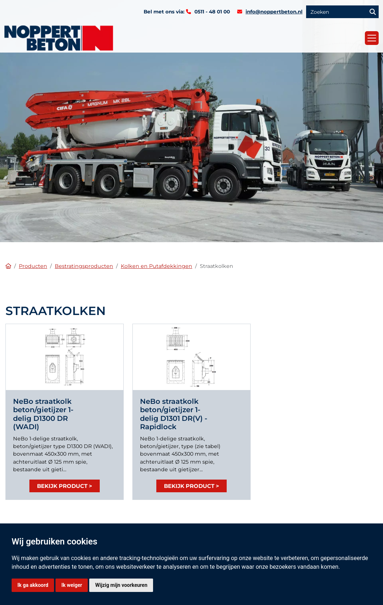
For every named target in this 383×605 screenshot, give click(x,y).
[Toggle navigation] (372, 38)
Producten (33, 266)
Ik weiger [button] (71, 585)
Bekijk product (62, 485)
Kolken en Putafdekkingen (156, 266)
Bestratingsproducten (84, 266)
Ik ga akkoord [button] (32, 585)
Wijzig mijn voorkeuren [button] (121, 585)
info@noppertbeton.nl (274, 11)
